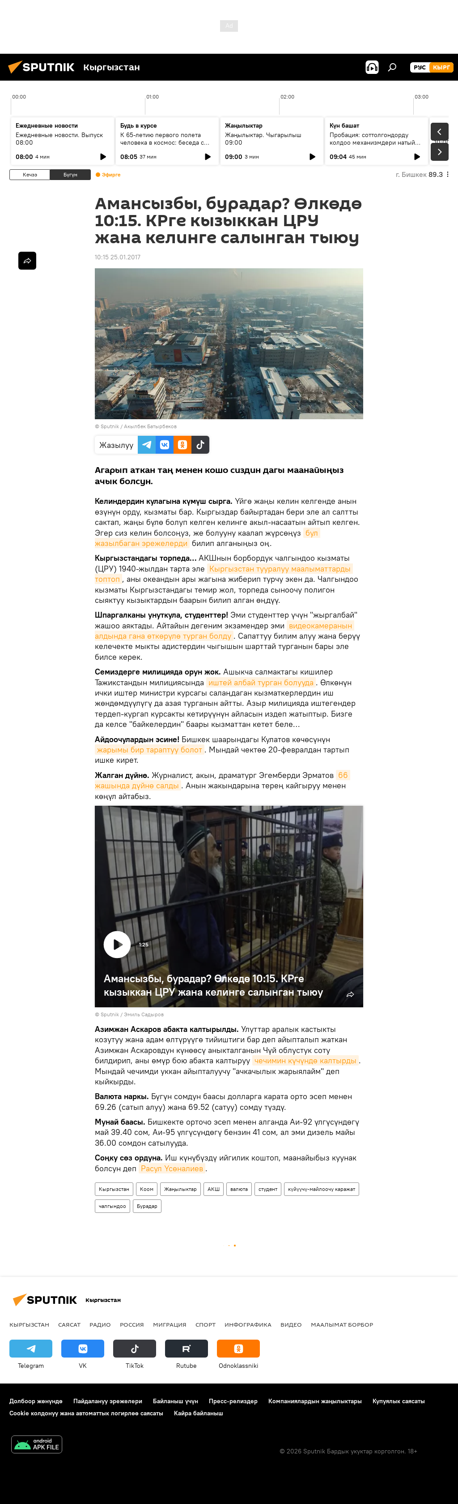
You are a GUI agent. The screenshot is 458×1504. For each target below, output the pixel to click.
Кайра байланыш (198, 1413)
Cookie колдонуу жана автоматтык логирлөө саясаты (86, 1413)
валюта (239, 1189)
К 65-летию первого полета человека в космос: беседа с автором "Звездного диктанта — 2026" (166, 146)
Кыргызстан (114, 1189)
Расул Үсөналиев (172, 1168)
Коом (146, 1189)
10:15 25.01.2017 (117, 257)
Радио (100, 1324)
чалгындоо (112, 1206)
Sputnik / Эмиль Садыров (132, 1014)
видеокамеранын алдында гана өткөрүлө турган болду (224, 630)
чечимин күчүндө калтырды (305, 1060)
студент (268, 1189)
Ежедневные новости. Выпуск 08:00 (59, 138)
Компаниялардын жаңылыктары (315, 1401)
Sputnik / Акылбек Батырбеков (139, 426)
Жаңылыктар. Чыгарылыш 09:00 (263, 138)
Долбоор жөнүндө (36, 1401)
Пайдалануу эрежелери (107, 1401)
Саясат (69, 1324)
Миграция (170, 1324)
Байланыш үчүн (175, 1401)
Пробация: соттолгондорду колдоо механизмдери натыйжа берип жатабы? (376, 142)
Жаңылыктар (180, 1189)
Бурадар (147, 1206)
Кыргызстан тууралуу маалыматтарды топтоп (224, 573)
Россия (132, 1324)
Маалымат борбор (342, 1324)
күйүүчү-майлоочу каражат (321, 1189)
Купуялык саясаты (399, 1401)
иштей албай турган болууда (261, 682)
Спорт (205, 1324)
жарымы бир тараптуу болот (149, 749)
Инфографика (248, 1324)
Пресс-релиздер (233, 1401)
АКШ (214, 1189)
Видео (291, 1324)
